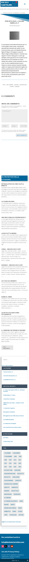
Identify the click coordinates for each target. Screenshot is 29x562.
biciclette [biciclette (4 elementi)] (7, 477)
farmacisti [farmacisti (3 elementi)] (15, 487)
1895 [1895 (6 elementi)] (15, 456)
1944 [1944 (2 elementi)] (19, 466)
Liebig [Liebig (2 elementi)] (21, 501)
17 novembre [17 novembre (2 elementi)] (8, 456)
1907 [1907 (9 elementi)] (10, 460)
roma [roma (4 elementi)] (14, 511)
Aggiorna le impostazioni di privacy (11, 521)
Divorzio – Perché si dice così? (12, 265)
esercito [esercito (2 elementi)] (6, 487)
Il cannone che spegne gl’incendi (13, 330)
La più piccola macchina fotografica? (10, 313)
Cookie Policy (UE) (8, 441)
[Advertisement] (14, 158)
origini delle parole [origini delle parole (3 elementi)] (10, 508)
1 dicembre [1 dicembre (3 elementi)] (7, 453)
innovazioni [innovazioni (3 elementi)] (8, 494)
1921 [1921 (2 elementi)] (19, 460)
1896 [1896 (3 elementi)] (20, 456)
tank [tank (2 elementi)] (5, 515)
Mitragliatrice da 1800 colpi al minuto (12, 185)
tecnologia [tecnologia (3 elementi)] (13, 515)
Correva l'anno (7, 372)
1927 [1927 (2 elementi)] (5, 463)
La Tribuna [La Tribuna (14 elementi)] (7, 497)
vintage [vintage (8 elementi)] (21, 515)
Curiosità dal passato (14, 25)
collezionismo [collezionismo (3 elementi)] (8, 480)
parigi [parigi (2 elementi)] (20, 508)
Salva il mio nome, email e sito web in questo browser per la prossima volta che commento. (13, 131)
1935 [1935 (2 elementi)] (19, 463)
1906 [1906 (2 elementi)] (5, 460)
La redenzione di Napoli (9, 423)
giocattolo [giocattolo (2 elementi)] (15, 491)
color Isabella (9, 84)
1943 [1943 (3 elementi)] (15, 466)
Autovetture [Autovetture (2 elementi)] (8, 470)
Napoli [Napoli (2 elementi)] (13, 504)
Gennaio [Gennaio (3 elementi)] (6, 491)
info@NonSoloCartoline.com (12, 542)
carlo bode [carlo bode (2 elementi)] (16, 477)
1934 (3, 84)
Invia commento (22, 135)
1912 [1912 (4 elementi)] (15, 460)
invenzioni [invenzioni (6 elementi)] (17, 494)
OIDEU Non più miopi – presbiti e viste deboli (13, 403)
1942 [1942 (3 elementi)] (10, 466)
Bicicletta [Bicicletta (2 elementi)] (20, 473)
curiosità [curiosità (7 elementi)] (18, 480)
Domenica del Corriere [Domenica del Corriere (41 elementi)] (11, 484)
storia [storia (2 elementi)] (20, 511)
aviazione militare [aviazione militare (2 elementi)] (9, 473)
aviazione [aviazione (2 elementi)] (17, 470)
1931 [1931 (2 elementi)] (10, 463)
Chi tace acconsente (9, 281)
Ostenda (17, 86)
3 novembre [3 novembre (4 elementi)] (16, 453)
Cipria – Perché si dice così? (11, 249)
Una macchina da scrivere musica (13, 217)
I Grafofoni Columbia (9, 399)
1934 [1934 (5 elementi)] (15, 463)
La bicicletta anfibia (8, 233)
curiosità (16, 84)
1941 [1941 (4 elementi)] (5, 466)
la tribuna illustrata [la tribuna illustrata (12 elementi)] (10, 501)
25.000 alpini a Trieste (9, 395)
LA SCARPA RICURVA (7, 201)
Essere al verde (6, 297)
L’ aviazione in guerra (9, 408)
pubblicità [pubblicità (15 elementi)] (7, 511)
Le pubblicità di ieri (8, 379)
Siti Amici (5, 437)
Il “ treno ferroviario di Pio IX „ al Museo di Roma (14, 390)
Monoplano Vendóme (9, 412)
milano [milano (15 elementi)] (6, 504)
